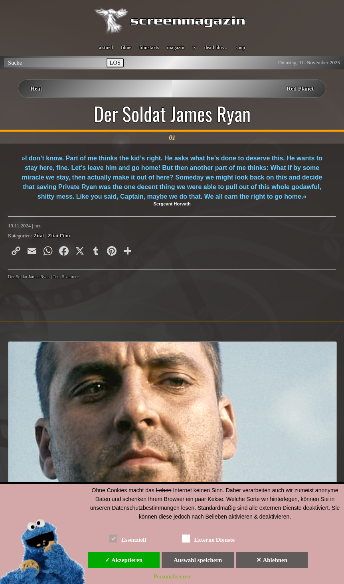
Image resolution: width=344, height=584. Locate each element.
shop (240, 47)
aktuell (106, 47)
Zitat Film (59, 236)
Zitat (39, 236)
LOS (115, 62)
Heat (36, 88)
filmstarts (149, 47)
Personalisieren (172, 576)
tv (194, 47)
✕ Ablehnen (271, 560)
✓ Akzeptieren (123, 560)
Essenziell (127, 538)
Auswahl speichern (198, 560)
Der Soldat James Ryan (172, 114)
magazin (175, 47)
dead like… (215, 47)
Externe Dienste (208, 538)
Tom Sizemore (66, 276)
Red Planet (300, 88)
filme (126, 47)
